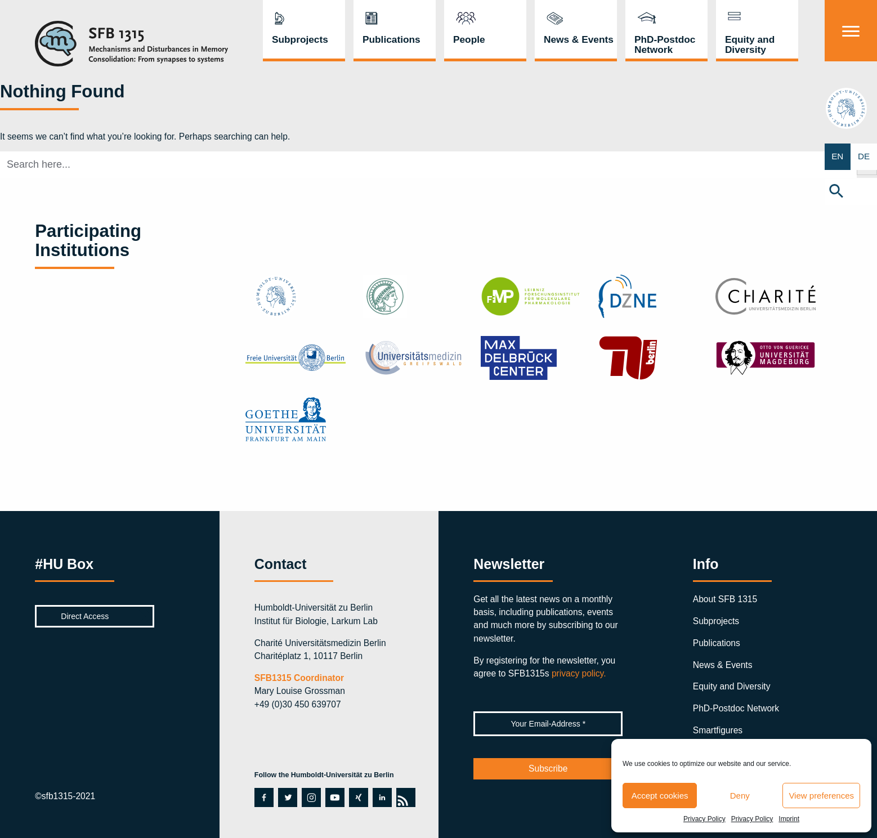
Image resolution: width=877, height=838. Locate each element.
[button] (851, 192)
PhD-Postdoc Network (665, 44)
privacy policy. (579, 673)
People (469, 39)
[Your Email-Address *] (548, 723)
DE (864, 157)
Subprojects (300, 39)
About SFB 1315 (725, 599)
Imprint (788, 819)
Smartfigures (717, 730)
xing (357, 797)
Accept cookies (660, 795)
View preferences (821, 795)
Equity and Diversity (750, 44)
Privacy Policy (704, 819)
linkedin (381, 797)
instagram (311, 797)
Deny (740, 795)
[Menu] (851, 30)
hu (850, 108)
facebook (263, 797)
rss (405, 797)
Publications (391, 39)
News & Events (579, 39)
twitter (287, 797)
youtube (334, 797)
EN (837, 157)
